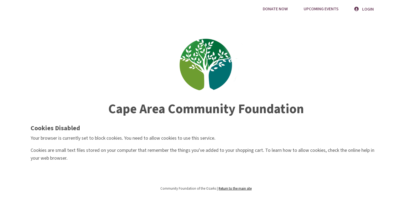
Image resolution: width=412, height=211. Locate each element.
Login (364, 9)
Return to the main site (235, 188)
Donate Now (275, 9)
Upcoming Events (321, 9)
